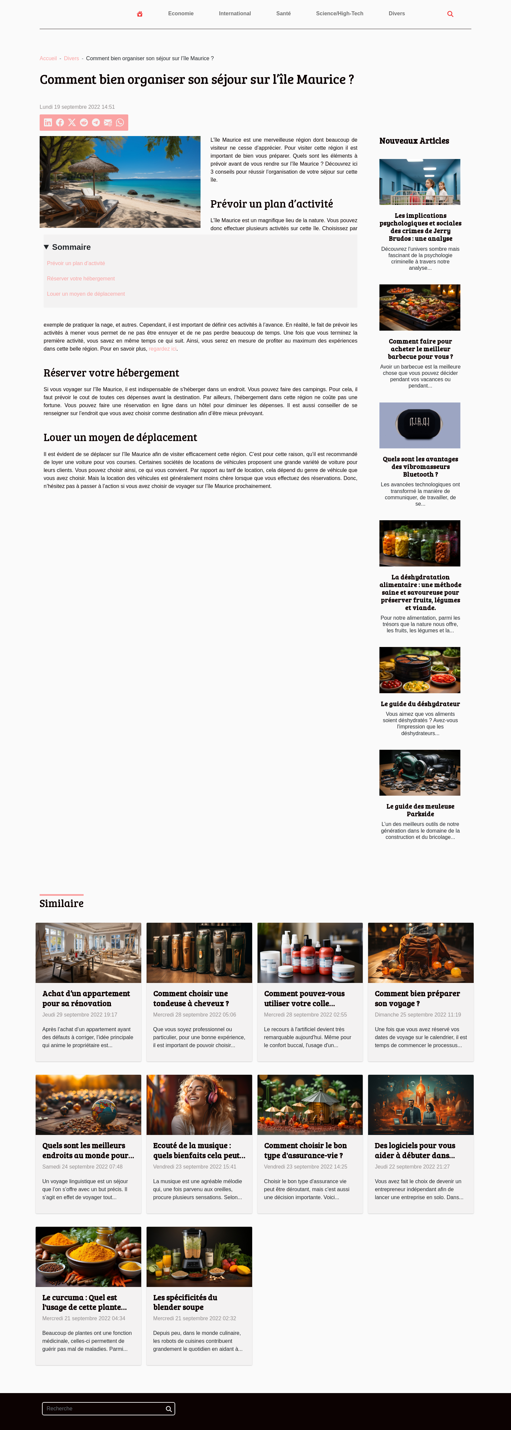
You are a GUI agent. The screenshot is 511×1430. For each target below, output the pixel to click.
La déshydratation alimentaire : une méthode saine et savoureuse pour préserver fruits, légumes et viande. (420, 592)
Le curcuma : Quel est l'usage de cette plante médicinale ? (81, 1307)
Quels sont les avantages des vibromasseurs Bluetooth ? (420, 466)
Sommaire (71, 246)
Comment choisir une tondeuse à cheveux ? (191, 998)
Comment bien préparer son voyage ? (417, 998)
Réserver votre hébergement (81, 278)
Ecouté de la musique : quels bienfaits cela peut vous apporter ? (196, 1155)
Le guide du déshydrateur (420, 703)
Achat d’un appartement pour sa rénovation (86, 998)
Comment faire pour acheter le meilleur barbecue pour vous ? (420, 349)
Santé (283, 13)
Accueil (48, 58)
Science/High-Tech (339, 13)
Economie (181, 13)
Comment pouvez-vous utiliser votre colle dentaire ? (304, 1003)
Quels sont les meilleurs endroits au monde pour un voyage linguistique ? (85, 1155)
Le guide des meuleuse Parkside (420, 810)
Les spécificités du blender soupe (185, 1302)
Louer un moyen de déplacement (86, 294)
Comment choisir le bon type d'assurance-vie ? (305, 1150)
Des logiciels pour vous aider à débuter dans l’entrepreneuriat (415, 1155)
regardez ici (163, 349)
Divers (397, 13)
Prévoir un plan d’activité (76, 263)
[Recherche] (108, 1408)
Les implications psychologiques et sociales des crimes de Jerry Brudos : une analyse (420, 226)
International (235, 13)
